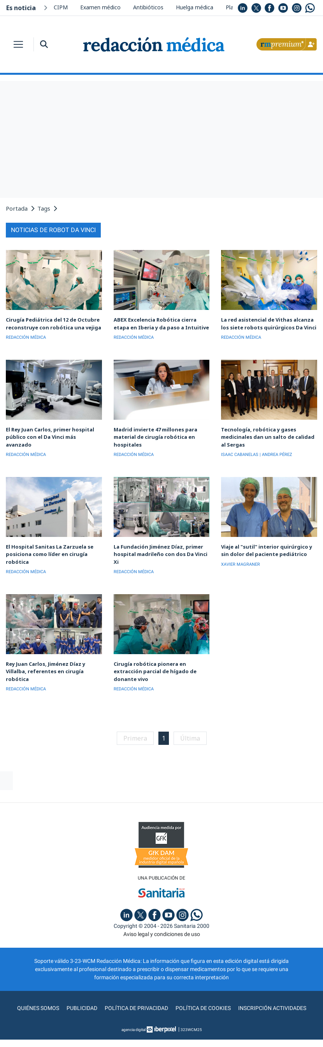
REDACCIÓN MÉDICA (26, 337)
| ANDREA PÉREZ (276, 454)
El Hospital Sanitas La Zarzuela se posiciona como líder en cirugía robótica (49, 554)
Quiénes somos (38, 1008)
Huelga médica (194, 7)
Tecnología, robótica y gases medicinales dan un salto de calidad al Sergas (267, 437)
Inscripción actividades (272, 1008)
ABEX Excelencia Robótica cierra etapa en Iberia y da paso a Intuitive (161, 323)
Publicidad (82, 1008)
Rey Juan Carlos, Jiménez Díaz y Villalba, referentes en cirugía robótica (45, 671)
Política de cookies (203, 1008)
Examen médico (100, 7)
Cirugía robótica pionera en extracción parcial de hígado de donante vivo (155, 671)
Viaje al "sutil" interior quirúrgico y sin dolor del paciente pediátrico (266, 550)
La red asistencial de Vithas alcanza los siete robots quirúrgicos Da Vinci (268, 323)
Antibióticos (148, 7)
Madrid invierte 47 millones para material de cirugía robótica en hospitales (155, 437)
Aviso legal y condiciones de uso (161, 934)
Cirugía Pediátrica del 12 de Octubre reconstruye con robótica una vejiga (53, 323)
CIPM (61, 7)
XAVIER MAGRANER (240, 564)
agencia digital (133, 1030)
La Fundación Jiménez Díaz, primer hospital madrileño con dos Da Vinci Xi (160, 554)
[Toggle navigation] (18, 44)
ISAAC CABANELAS (239, 454)
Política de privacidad (136, 1008)
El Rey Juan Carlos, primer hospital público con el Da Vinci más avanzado (50, 437)
